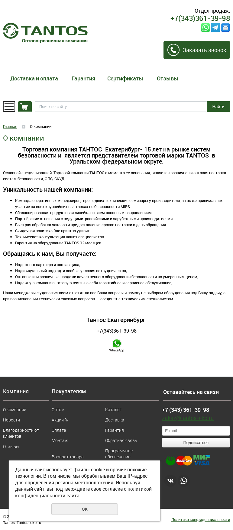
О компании (14, 409)
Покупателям (69, 391)
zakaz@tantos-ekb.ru (188, 417)
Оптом (58, 409)
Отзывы (167, 78)
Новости (11, 420)
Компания (16, 391)
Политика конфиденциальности (200, 519)
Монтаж (60, 440)
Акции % (60, 420)
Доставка (114, 420)
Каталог (113, 409)
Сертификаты (125, 78)
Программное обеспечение (119, 454)
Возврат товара (68, 457)
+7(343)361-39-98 (117, 330)
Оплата (59, 430)
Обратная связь (121, 440)
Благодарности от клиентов (21, 433)
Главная (10, 126)
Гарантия (83, 78)
